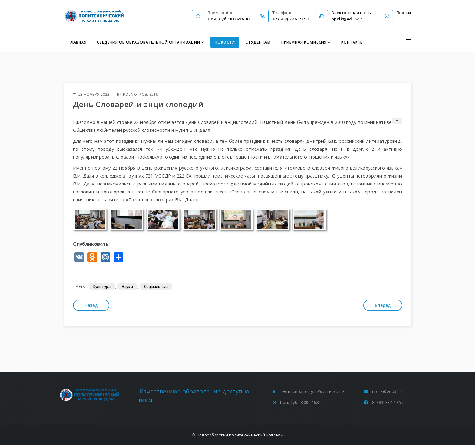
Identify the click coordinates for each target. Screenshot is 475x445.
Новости (225, 42)
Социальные (156, 286)
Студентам (258, 42)
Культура (102, 286)
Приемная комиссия (304, 42)
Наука (127, 286)
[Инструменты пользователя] (397, 121)
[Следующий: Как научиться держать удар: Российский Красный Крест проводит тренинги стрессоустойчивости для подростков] (382, 305)
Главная (78, 42)
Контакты (352, 42)
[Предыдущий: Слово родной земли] (91, 305)
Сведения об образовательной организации (148, 42)
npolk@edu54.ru (388, 391)
